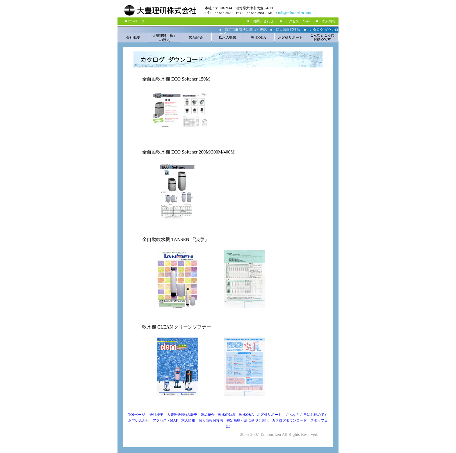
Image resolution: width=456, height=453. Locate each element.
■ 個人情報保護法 (285, 30)
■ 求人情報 (326, 21)
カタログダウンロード (291, 420)
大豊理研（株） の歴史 (164, 38)
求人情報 (188, 420)
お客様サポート (290, 37)
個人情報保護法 (211, 420)
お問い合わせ (140, 420)
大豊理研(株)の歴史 (182, 415)
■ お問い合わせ (260, 21)
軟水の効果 (227, 37)
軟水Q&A (258, 37)
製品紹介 (196, 37)
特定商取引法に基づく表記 (247, 420)
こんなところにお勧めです (307, 415)
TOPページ (136, 415)
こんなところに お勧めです (322, 37)
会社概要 (133, 37)
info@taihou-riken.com (294, 13)
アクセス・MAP (167, 420)
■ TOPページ (135, 21)
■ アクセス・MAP (294, 21)
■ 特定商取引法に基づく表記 (243, 30)
